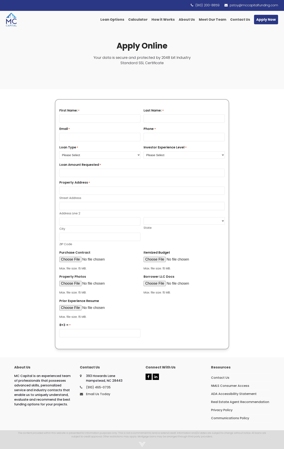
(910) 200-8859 (207, 5)
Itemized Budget (157, 252)
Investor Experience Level (165, 147)
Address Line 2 (69, 213)
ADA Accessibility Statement (234, 394)
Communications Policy (230, 418)
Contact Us (220, 377)
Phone (150, 129)
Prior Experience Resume (79, 301)
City (62, 229)
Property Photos (72, 276)
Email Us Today (98, 394)
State (148, 228)
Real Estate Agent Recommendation (240, 402)
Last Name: (153, 110)
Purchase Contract (74, 252)
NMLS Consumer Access (230, 385)
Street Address (70, 198)
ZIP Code (65, 244)
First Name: (69, 110)
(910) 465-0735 (98, 387)
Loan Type (68, 147)
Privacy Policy (222, 410)
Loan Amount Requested (80, 164)
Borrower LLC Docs (159, 276)
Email (64, 129)
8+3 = (65, 325)
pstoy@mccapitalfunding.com (254, 5)
